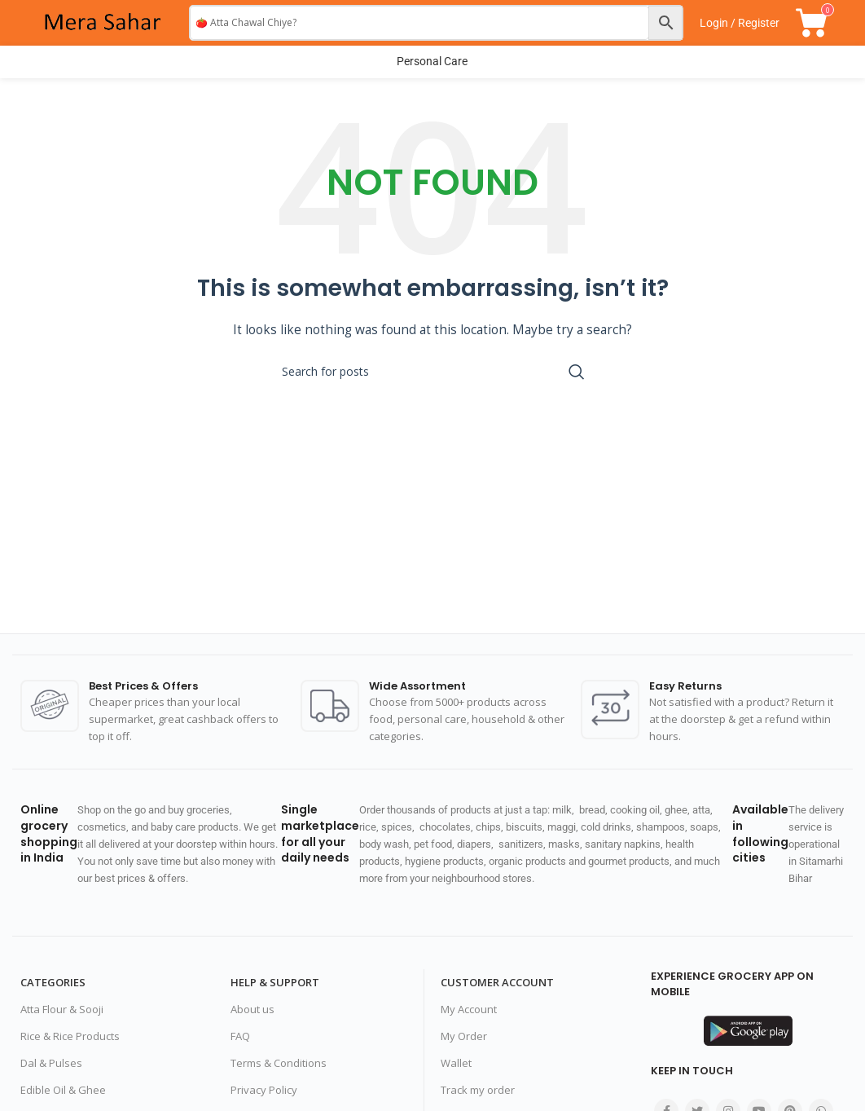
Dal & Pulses (51, 1063)
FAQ (240, 1036)
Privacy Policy (264, 1089)
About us (252, 1010)
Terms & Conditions (279, 1063)
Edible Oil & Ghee (63, 1089)
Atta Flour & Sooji (61, 1010)
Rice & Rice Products (70, 1036)
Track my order (478, 1089)
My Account (469, 1010)
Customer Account (497, 983)
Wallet (456, 1063)
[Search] (432, 371)
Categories (53, 983)
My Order (464, 1036)
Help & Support (275, 983)
